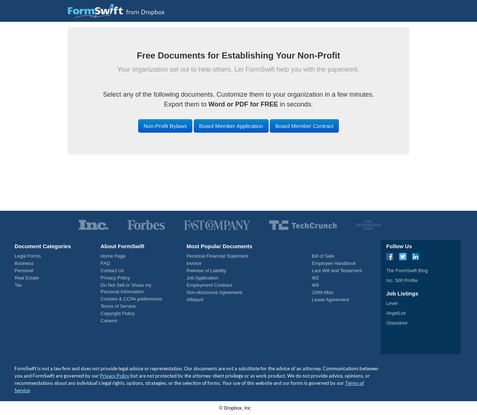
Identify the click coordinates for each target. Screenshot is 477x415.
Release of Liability (206, 270)
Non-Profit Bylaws (165, 126)
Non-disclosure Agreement (214, 292)
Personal (24, 270)
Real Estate (27, 278)
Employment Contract (209, 285)
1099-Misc (323, 292)
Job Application (202, 278)
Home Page (113, 256)
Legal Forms (28, 256)
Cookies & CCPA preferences (132, 299)
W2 (315, 278)
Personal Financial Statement (217, 256)
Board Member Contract (304, 126)
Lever (392, 303)
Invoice (194, 263)
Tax (18, 285)
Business (24, 263)
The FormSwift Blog (407, 270)
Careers (109, 320)
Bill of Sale (323, 256)
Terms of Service (118, 306)
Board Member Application (231, 126)
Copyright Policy (118, 313)
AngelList (395, 313)
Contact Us (112, 270)
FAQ (105, 263)
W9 (315, 285)
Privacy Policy (115, 278)
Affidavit (195, 299)
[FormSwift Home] (116, 10)
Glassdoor (397, 323)
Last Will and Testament (337, 270)
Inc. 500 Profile (402, 280)
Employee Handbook (334, 263)
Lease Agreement (330, 299)
